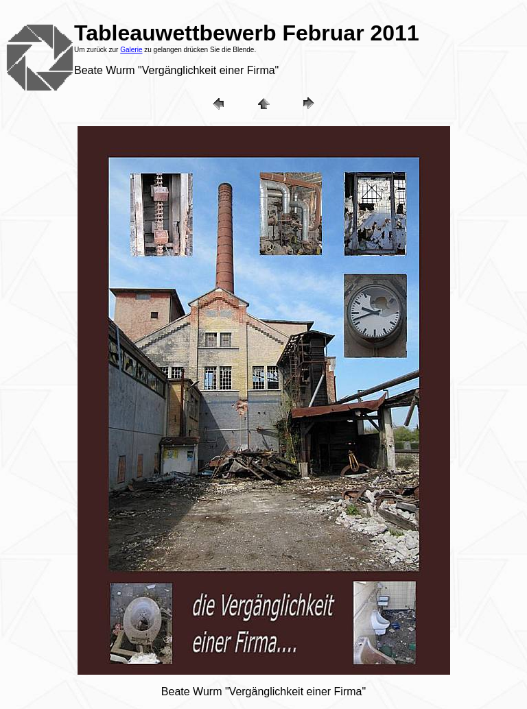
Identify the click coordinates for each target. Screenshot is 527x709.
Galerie (131, 49)
